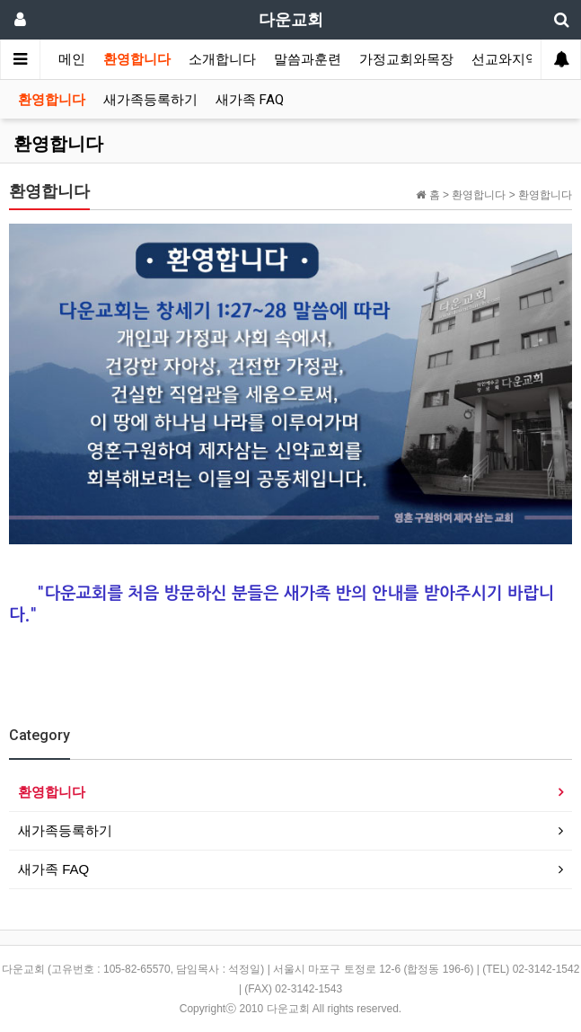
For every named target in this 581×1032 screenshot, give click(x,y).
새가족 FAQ (250, 100)
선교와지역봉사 (518, 59)
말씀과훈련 (307, 59)
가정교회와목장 (406, 59)
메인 (71, 59)
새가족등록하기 (150, 100)
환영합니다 (137, 59)
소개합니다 (222, 59)
